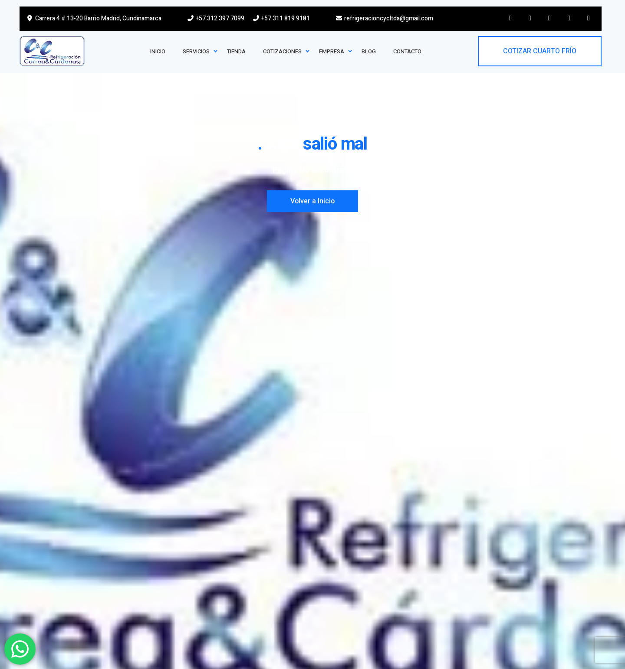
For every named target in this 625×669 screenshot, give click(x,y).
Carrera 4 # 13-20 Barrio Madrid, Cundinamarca (93, 18)
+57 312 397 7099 (216, 18)
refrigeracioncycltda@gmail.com (385, 18)
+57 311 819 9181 (281, 18)
